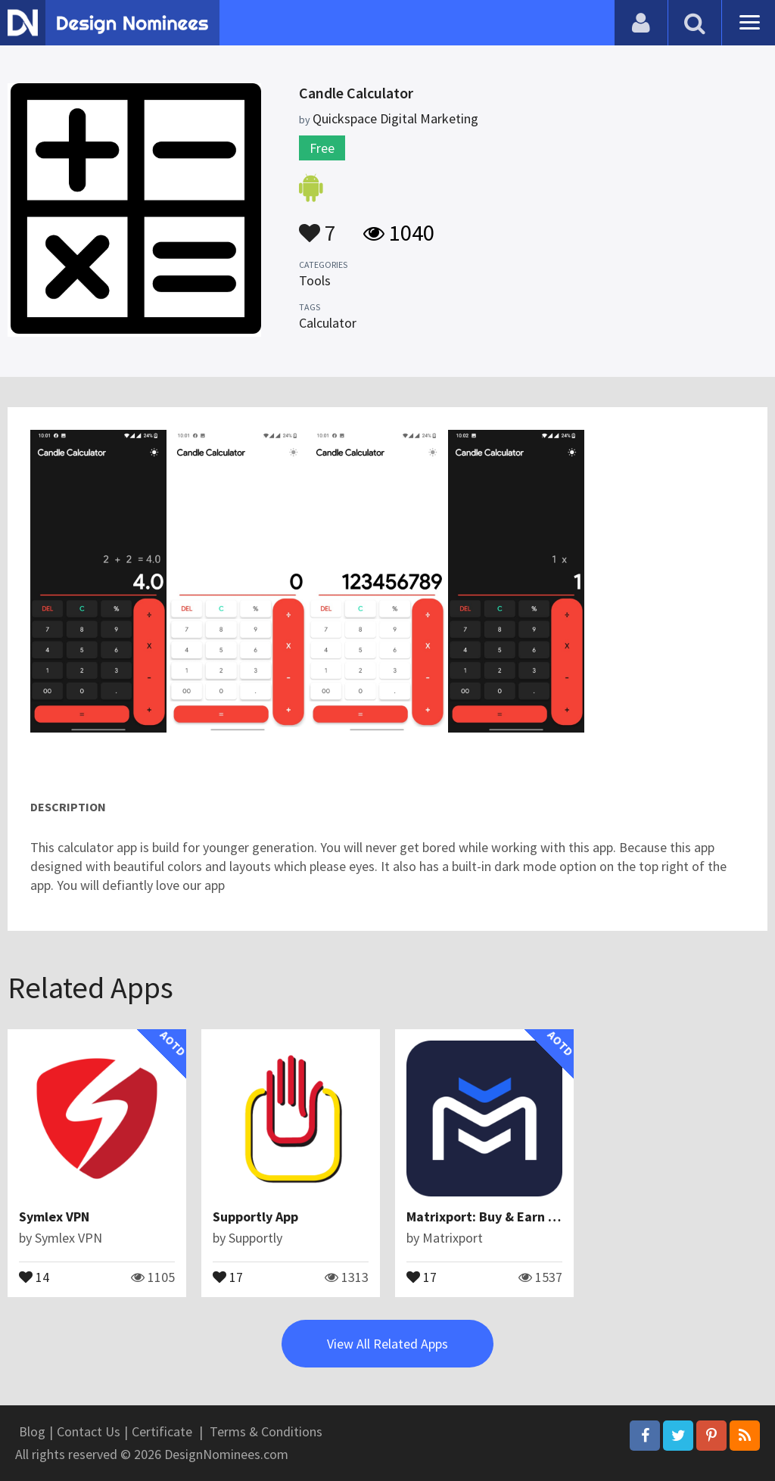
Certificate (162, 1431)
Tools (315, 280)
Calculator (327, 322)
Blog (32, 1431)
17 (228, 1275)
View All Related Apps (387, 1343)
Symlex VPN (54, 1216)
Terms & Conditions (266, 1431)
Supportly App (255, 1216)
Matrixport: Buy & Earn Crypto (498, 1216)
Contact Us (88, 1431)
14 (34, 1275)
